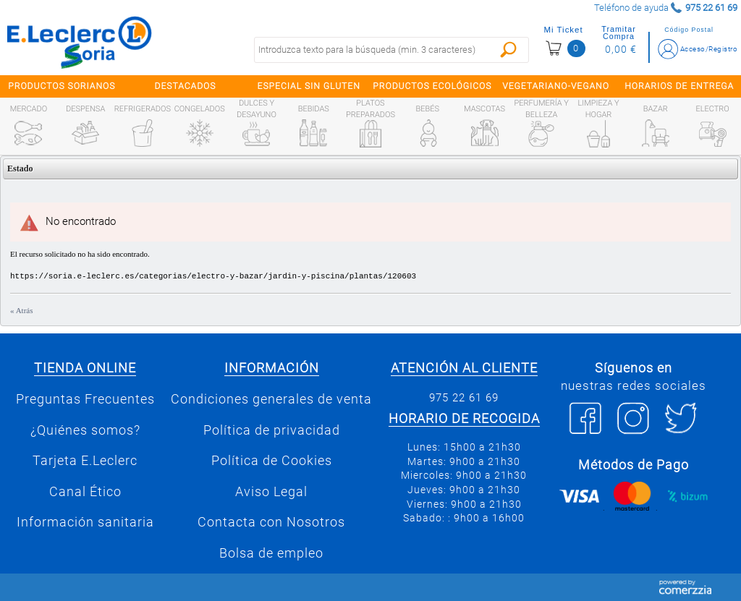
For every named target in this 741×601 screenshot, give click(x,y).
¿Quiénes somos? (85, 430)
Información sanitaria (85, 522)
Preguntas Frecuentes (85, 399)
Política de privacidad (271, 430)
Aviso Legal (271, 492)
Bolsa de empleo (271, 553)
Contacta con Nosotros (271, 522)
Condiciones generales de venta (271, 399)
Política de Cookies (271, 460)
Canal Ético (85, 492)
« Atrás (21, 310)
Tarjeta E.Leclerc (85, 460)
